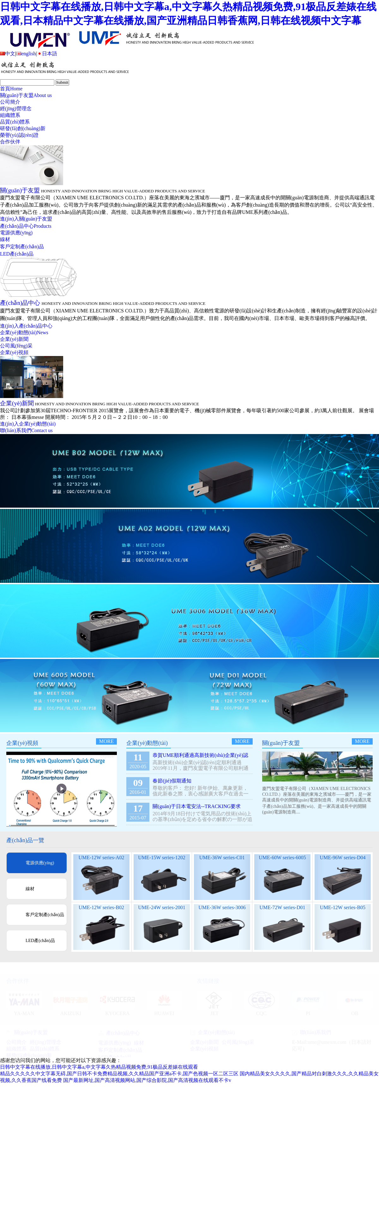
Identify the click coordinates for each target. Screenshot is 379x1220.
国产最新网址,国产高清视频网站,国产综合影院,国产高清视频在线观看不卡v (147, 1080)
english (26, 53)
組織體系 (10, 115)
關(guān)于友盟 (26, 95)
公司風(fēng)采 (16, 345)
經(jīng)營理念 (16, 108)
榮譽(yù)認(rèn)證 (19, 135)
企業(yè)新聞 (14, 339)
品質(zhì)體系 (15, 121)
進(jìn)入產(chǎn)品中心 (26, 326)
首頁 (11, 88)
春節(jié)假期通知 (172, 780)
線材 (5, 239)
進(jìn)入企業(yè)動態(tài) (28, 423)
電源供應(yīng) (16, 232)
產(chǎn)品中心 (25, 226)
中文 (7, 53)
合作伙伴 (10, 141)
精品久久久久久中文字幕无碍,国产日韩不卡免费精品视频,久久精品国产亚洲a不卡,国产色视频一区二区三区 (119, 1073)
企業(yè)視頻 (14, 352)
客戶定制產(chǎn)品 (22, 246)
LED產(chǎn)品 (16, 254)
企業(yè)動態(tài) (24, 332)
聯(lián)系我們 (26, 430)
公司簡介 (10, 102)
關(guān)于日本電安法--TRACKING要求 (197, 806)
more (106, 741)
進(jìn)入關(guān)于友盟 (26, 218)
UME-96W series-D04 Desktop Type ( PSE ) (342, 860)
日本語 (47, 53)
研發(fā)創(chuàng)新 (22, 128)
